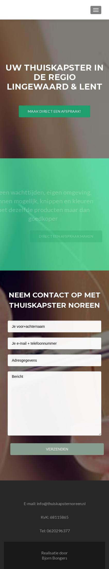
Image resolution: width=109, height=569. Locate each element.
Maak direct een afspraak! (54, 111)
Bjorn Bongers (54, 557)
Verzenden (57, 449)
